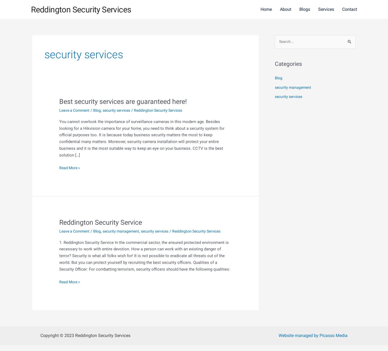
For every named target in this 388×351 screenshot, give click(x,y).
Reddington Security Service (102, 222)
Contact (349, 9)
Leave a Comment (75, 110)
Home (266, 9)
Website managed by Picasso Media (313, 341)
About (285, 9)
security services (121, 110)
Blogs (304, 9)
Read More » (70, 167)
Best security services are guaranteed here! (126, 101)
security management (125, 231)
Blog (100, 110)
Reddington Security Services (90, 9)
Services (326, 9)
